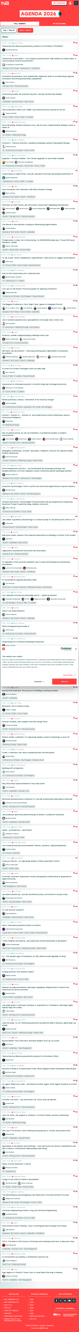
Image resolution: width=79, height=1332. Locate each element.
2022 (32, 1308)
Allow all (64, 681)
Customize (39, 681)
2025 (31, 1299)
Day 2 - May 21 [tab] (25, 30)
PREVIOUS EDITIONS (37, 1316)
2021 (31, 1310)
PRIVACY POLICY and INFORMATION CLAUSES (12, 1320)
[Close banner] (76, 649)
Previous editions (39, 1294)
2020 (32, 1313)
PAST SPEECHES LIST (11, 1302)
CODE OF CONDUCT (11, 1310)
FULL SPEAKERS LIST (11, 1299)
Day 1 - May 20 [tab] (8, 30)
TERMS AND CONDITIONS (13, 1316)
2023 (32, 1305)
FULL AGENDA (20, 24)
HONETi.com (43, 1328)
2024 (32, 1302)
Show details (68, 675)
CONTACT (8, 1313)
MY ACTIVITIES (59, 24)
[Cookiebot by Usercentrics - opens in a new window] (62, 648)
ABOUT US (8, 1305)
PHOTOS (7, 1308)
